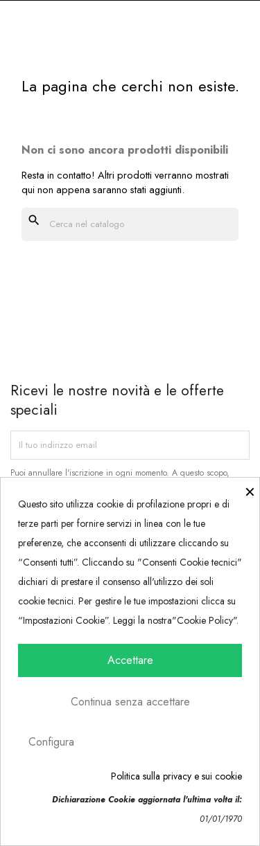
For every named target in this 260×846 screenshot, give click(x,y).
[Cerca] (130, 224)
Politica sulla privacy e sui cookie (176, 776)
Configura (51, 742)
